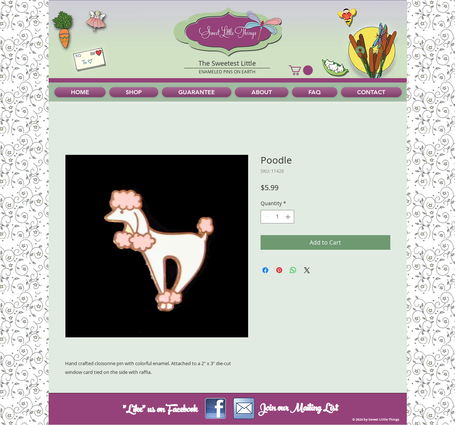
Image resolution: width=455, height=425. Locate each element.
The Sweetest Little (227, 63)
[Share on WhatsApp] (293, 270)
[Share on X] (307, 270)
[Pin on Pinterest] (279, 270)
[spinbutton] (277, 216)
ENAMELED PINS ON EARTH (227, 71)
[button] (301, 70)
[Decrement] (266, 216)
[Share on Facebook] (265, 270)
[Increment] (288, 216)
